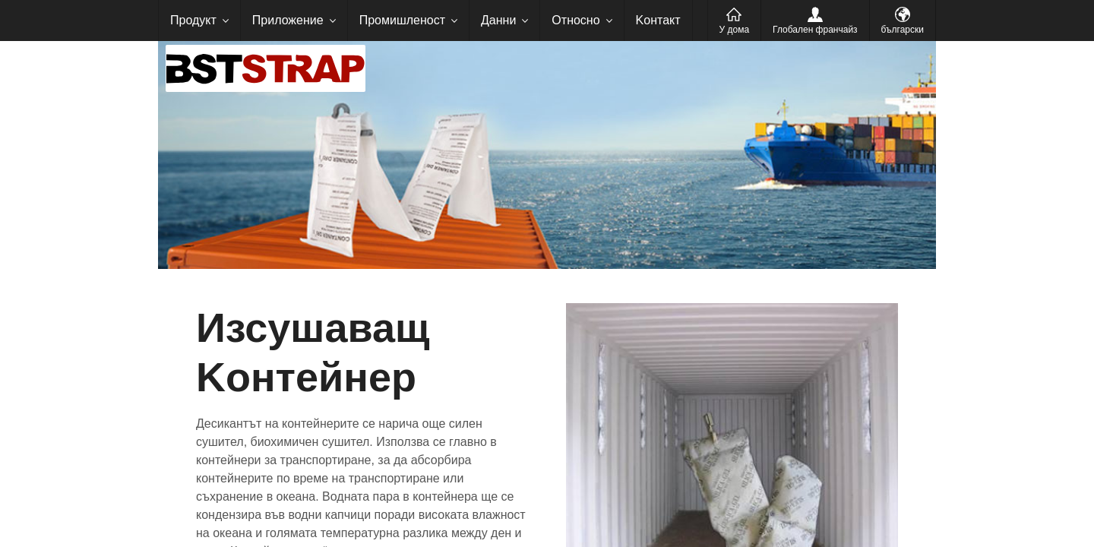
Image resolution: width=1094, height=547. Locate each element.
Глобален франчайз (815, 29)
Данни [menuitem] (498, 20)
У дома (734, 29)
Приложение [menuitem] (288, 20)
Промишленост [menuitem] (402, 20)
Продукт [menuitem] (193, 20)
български (902, 29)
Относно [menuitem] (575, 20)
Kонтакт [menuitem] (658, 20)
